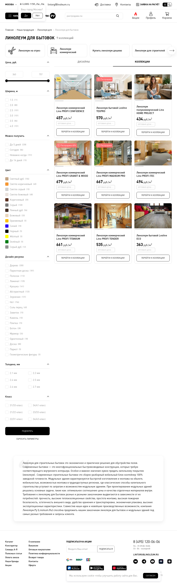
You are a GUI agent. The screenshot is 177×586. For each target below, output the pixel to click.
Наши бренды (12, 561)
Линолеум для (44, 29)
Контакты (125, 4)
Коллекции (142, 61)
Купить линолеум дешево (107, 50)
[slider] (6, 80)
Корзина (167, 17)
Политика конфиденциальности (44, 553)
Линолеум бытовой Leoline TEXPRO (111, 109)
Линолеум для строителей (150, 50)
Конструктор (11, 545)
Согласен (150, 576)
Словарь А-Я (11, 549)
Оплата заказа (12, 557)
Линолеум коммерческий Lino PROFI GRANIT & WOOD (72, 174)
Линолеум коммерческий (63, 51)
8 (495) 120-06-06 (32, 5)
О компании (34, 541)
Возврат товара (36, 557)
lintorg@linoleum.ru (59, 4)
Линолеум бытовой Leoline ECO (152, 237)
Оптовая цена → (65, 123)
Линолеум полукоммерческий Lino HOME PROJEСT (150, 109)
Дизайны (84, 61)
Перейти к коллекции (73, 132)
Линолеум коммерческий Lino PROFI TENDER (110, 237)
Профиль (151, 17)
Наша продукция (25, 29)
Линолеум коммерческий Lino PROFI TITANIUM (70, 237)
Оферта (32, 565)
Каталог (17, 16)
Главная (9, 29)
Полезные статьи (13, 553)
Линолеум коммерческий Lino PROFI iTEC (151, 174)
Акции (135, 17)
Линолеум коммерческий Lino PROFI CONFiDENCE (70, 109)
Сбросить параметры (27, 439)
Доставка (105, 4)
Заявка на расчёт (149, 4)
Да (26, 15)
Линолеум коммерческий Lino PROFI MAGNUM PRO (110, 174)
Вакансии (33, 545)
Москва (9, 4)
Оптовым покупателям (39, 549)
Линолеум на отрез (24, 51)
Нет (38, 15)
